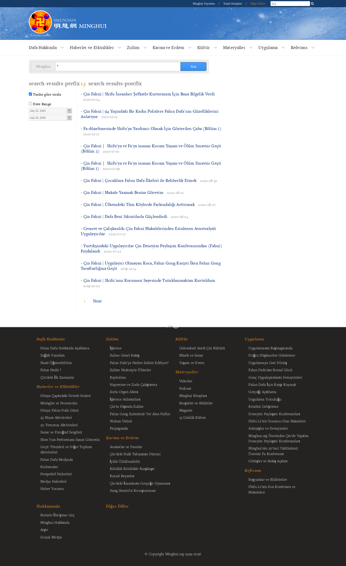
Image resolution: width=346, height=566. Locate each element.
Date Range (42, 103)
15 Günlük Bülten (192, 417)
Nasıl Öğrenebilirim (56, 362)
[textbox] (48, 110)
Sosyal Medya (51, 537)
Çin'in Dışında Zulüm (127, 406)
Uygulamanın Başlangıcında (270, 347)
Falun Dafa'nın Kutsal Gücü (270, 369)
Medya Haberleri (53, 481)
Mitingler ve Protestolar (58, 402)
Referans (299, 47)
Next (97, 301)
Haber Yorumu (52, 488)
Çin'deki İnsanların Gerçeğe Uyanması (140, 483)
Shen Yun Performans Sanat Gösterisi (69, 439)
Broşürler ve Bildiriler (196, 402)
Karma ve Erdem (168, 47)
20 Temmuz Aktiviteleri (59, 424)
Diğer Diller (257, 3)
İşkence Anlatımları (125, 399)
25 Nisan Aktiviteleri (56, 417)
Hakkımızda (48, 506)
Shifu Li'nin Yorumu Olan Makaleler (277, 420)
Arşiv (44, 529)
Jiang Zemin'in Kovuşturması (132, 490)
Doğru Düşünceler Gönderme (271, 355)
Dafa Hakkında (43, 47)
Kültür (203, 47)
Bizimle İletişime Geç (57, 514)
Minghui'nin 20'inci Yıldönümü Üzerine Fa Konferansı (273, 451)
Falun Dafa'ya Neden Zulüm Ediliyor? (139, 362)
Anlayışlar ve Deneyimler (268, 428)
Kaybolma (118, 377)
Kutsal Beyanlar (122, 475)
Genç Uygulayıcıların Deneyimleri (275, 377)
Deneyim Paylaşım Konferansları (274, 413)
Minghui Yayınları (204, 3)
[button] (69, 110)
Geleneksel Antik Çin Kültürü (202, 347)
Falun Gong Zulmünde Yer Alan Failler (140, 413)
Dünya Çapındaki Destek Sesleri (65, 395)
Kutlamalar (49, 466)
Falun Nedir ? (50, 369)
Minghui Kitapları (193, 395)
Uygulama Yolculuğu (264, 399)
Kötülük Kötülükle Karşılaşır (132, 468)
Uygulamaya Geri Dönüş (267, 362)
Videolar (185, 380)
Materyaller (234, 47)
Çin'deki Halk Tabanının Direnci (135, 453)
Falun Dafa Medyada (56, 459)
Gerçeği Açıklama (262, 391)
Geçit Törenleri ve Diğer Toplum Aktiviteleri (66, 449)
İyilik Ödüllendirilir (125, 461)
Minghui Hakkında (54, 522)
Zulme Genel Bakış (125, 355)
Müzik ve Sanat (191, 355)
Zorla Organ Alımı (124, 391)
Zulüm (133, 47)
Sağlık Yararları (52, 355)
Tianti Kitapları (233, 3)
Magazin (185, 410)
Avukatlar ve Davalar (126, 446)
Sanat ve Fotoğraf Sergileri (61, 432)
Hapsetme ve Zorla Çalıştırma (133, 384)
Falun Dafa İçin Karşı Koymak (272, 384)
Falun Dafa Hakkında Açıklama (64, 347)
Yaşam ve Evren (191, 362)
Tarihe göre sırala (47, 94)
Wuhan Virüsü (121, 420)
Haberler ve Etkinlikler (92, 47)
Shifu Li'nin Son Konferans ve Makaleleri (271, 489)
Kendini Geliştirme (263, 406)
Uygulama (268, 47)
